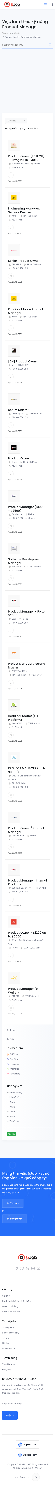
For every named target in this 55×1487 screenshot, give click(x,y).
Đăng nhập (7, 1369)
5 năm (12, 1116)
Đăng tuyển (16, 1218)
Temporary (15, 1074)
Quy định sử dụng (10, 1306)
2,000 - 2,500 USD (18, 891)
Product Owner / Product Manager (26, 830)
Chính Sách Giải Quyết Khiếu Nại (16, 1301)
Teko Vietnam (16, 835)
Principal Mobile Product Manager (25, 311)
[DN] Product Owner (23, 361)
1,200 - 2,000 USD (30, 948)
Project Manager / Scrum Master (26, 665)
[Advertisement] (27, 76)
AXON (12, 216)
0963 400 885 (8, 1348)
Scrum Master (18, 410)
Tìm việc (14, 1203)
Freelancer (15, 1064)
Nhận (10, 1415)
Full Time (14, 1054)
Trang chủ (6, 33)
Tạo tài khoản (8, 1364)
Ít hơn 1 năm (15, 1097)
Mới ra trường (16, 1092)
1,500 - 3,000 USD (18, 787)
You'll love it (15, 220)
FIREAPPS (14, 264)
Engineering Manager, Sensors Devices (24, 210)
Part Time (14, 1059)
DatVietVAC (15, 723)
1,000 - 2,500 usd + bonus (21, 518)
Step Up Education (18, 163)
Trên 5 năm (15, 1121)
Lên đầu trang (27, 1477)
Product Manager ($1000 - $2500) (26, 509)
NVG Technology (17, 888)
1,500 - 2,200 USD (18, 268)
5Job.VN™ (21, 1464)
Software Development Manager (25, 561)
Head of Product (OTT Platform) (24, 718)
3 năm (12, 1107)
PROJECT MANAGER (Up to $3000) (27, 770)
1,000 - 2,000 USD (18, 623)
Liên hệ (5, 1343)
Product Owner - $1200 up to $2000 (27, 934)
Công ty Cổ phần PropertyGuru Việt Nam (26, 942)
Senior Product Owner (23, 261)
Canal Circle (15, 514)
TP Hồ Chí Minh (28, 216)
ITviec (12, 462)
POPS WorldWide (17, 671)
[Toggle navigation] (45, 4)
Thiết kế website (20, 1468)
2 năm (12, 1102)
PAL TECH (14, 566)
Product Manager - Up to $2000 (26, 613)
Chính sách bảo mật (11, 1311)
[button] (16, 121)
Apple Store (29, 1444)
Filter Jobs (11, 1134)
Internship (14, 1069)
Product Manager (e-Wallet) (23, 990)
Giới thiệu (6, 1296)
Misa (12, 619)
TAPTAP (14, 996)
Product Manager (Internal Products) (27, 882)
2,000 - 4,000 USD (18, 417)
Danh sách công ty (10, 1333)
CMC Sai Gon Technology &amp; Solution (24, 778)
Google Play (30, 1454)
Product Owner (19, 458)
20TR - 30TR (15, 167)
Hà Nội (35, 163)
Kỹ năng (17, 33)
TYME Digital (15, 413)
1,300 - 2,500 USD (18, 369)
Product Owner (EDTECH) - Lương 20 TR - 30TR (26, 158)
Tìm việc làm (8, 1327)
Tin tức (5, 1338)
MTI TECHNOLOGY (18, 365)
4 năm (12, 1111)
